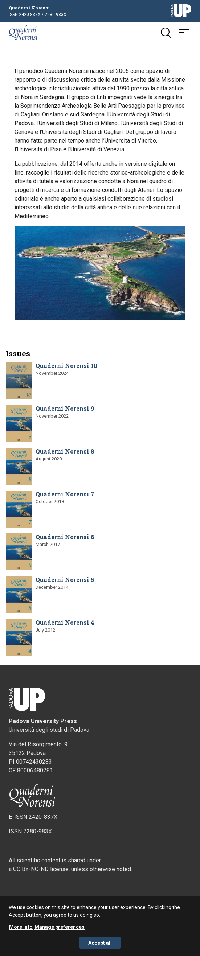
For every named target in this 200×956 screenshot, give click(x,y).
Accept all (100, 944)
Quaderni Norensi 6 (65, 537)
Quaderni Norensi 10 (66, 365)
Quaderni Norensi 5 (65, 579)
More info (21, 928)
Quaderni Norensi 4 (65, 622)
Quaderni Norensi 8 (65, 451)
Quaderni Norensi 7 (65, 494)
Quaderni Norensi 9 (65, 408)
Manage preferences (59, 928)
